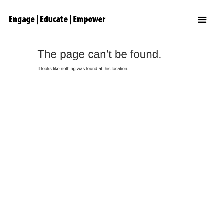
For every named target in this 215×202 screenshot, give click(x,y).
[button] (202, 20)
